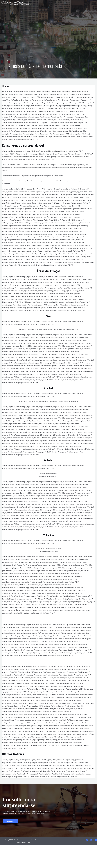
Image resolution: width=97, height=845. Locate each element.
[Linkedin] (91, 840)
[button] (10, 821)
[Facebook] (96, 840)
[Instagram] (87, 840)
